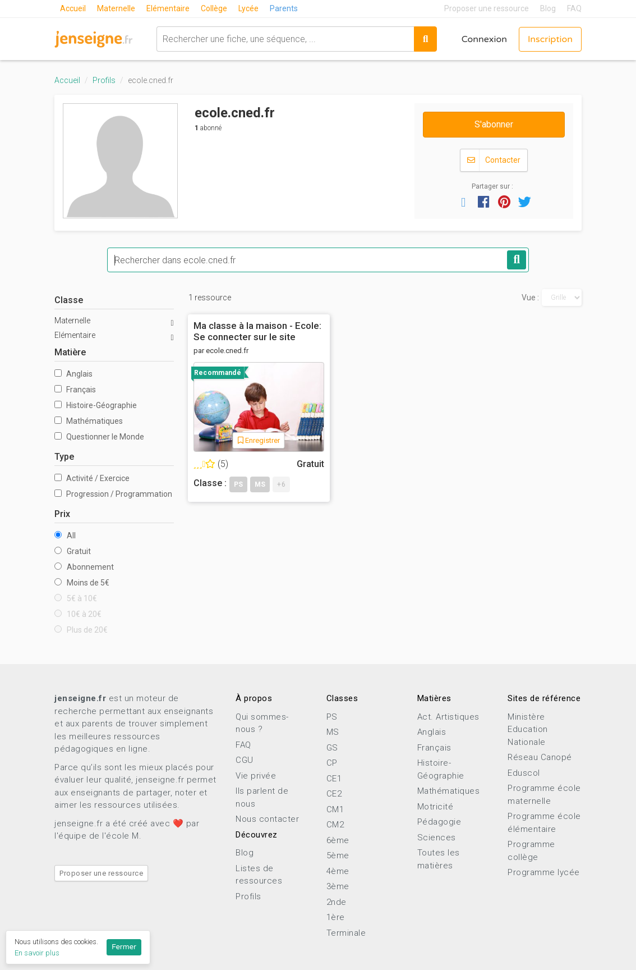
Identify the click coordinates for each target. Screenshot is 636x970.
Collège (214, 8)
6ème (337, 840)
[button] (463, 201)
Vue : (530, 297)
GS (332, 748)
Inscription (550, 39)
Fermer (124, 946)
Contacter (493, 160)
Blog (548, 8)
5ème (337, 855)
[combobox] (285, 39)
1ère (335, 917)
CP (332, 763)
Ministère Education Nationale (528, 729)
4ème (337, 871)
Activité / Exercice (92, 478)
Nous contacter (267, 819)
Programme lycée (544, 872)
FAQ (574, 8)
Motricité (435, 807)
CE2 (334, 794)
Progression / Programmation (113, 493)
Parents (284, 8)
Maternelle (116, 8)
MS (332, 732)
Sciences (436, 837)
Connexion (484, 39)
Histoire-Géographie (95, 405)
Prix (62, 514)
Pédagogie (439, 822)
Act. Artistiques (448, 717)
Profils (104, 80)
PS (332, 717)
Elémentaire (168, 8)
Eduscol (524, 773)
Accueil (73, 8)
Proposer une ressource (486, 8)
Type (64, 456)
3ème (337, 886)
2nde (336, 902)
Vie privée (256, 776)
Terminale (346, 933)
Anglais (73, 373)
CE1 (334, 779)
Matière (70, 352)
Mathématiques (88, 421)
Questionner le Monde (99, 436)
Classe (68, 300)
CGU (245, 760)
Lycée (248, 8)
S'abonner (493, 124)
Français (75, 389)
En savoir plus (37, 953)
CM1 (335, 809)
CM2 (335, 825)
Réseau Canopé (540, 757)
